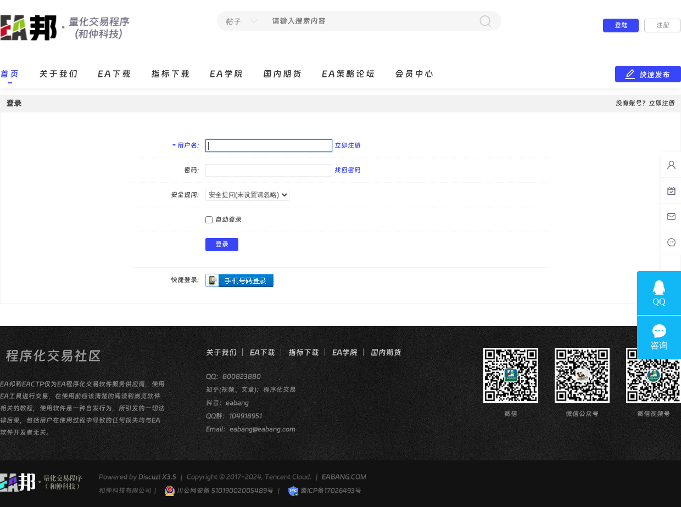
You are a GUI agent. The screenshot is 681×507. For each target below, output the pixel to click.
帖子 (233, 21)
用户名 (187, 145)
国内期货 (283, 74)
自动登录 (223, 219)
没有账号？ (632, 103)
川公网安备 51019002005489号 (218, 490)
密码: (191, 170)
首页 (10, 74)
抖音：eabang (227, 403)
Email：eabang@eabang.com (250, 429)
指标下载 (171, 74)
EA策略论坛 (349, 74)
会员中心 (414, 74)
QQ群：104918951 (234, 416)
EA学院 (227, 74)
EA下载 (115, 74)
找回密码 (347, 170)
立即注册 (347, 145)
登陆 (621, 25)
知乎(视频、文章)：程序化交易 (251, 389)
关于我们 (59, 74)
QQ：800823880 (233, 376)
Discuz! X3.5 (157, 477)
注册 (662, 25)
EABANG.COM (344, 477)
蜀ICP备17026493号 (324, 490)
